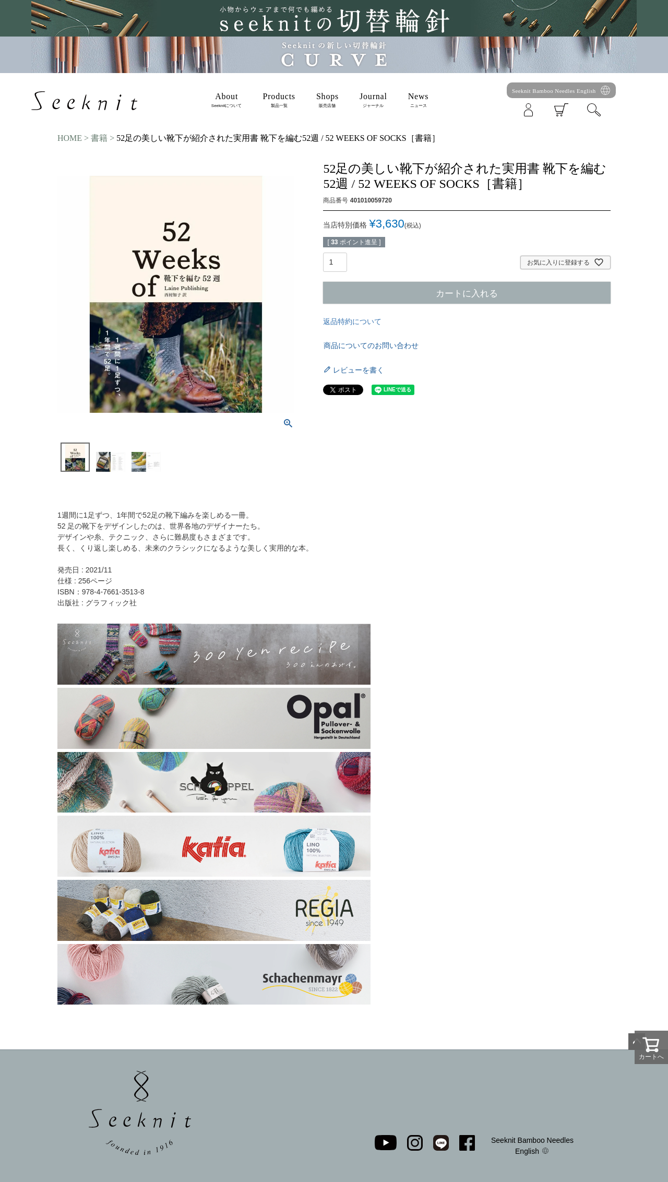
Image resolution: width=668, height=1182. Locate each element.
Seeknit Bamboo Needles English (554, 91)
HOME (69, 138)
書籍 (99, 138)
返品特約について (352, 321)
